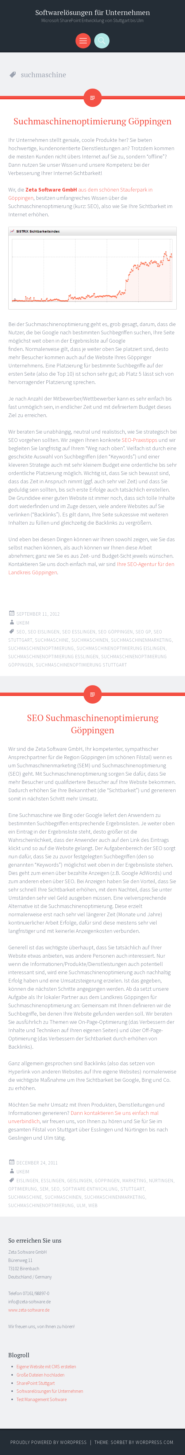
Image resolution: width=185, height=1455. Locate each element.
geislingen (79, 1180)
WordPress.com (154, 1442)
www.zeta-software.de (28, 1310)
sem (44, 1189)
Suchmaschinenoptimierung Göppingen (92, 121)
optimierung (22, 1189)
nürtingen (161, 1180)
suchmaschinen (89, 640)
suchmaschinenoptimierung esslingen (53, 656)
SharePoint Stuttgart (36, 1383)
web (93, 1205)
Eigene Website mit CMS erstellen (46, 1367)
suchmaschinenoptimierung (41, 648)
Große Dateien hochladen (40, 1375)
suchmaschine (52, 640)
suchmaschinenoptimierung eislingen (121, 648)
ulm (81, 1205)
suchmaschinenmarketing (141, 640)
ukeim (23, 623)
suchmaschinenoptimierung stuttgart (81, 665)
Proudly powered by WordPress (48, 1442)
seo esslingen (78, 632)
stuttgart (133, 1189)
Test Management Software (42, 1399)
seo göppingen (115, 632)
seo (21, 632)
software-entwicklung (90, 1189)
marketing (134, 1180)
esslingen (52, 1180)
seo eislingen (44, 632)
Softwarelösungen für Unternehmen (92, 12)
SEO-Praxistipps (139, 439)
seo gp (143, 632)
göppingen (107, 1180)
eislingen (27, 1180)
